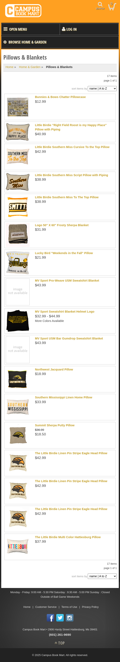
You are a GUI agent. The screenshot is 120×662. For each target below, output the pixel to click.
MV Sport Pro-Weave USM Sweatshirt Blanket (67, 280)
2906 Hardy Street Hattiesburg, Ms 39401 (72, 629)
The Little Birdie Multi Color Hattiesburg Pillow (68, 537)
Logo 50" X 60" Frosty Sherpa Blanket (62, 225)
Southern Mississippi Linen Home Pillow (63, 397)
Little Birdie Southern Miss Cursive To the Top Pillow (72, 147)
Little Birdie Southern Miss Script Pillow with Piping (71, 175)
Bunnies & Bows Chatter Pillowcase (60, 97)
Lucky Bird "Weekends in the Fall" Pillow (64, 253)
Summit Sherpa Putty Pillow (54, 425)
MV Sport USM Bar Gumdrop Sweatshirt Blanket (69, 338)
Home (9, 67)
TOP (61, 643)
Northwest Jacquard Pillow (54, 369)
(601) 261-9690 (60, 634)
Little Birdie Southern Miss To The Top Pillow (66, 197)
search (100, 8)
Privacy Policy (90, 606)
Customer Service (46, 606)
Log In (71, 29)
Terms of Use (69, 606)
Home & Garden (30, 67)
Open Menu (18, 29)
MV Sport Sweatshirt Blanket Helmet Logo (64, 311)
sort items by (79, 88)
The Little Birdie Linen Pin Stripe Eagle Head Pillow (71, 453)
